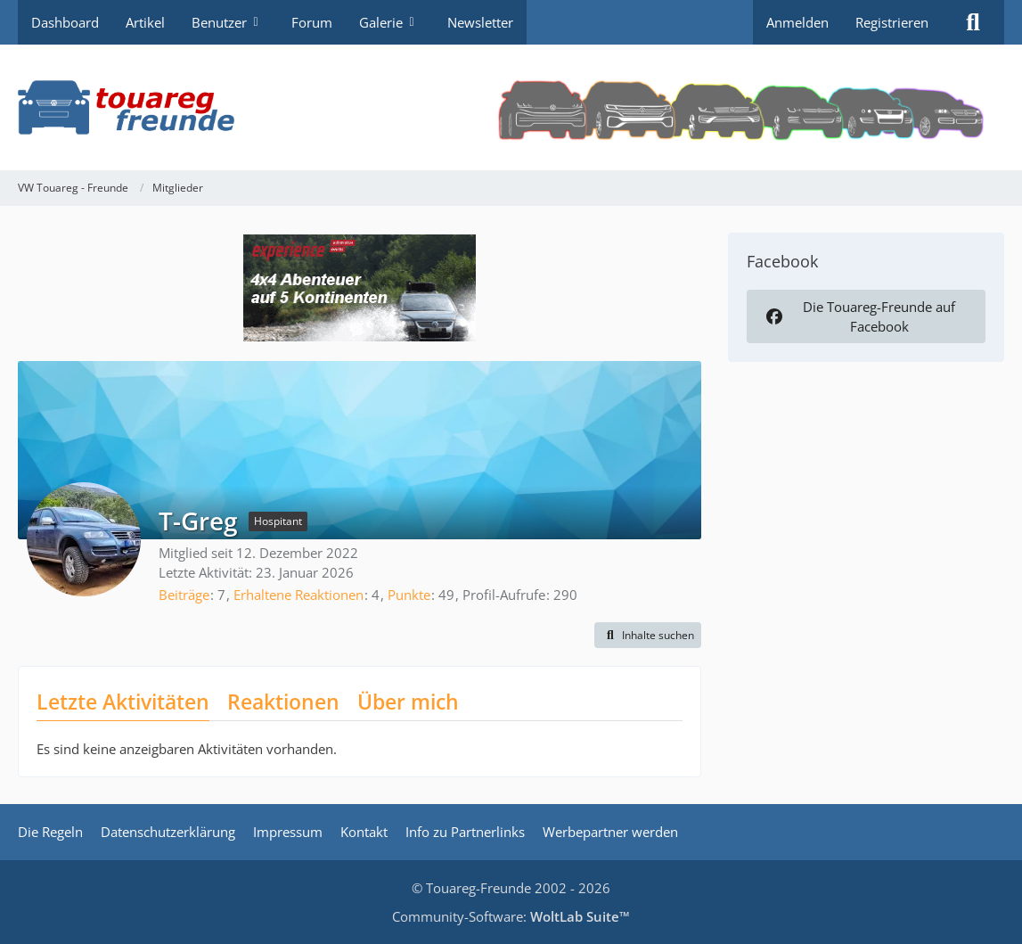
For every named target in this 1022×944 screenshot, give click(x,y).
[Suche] (973, 22)
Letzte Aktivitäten (123, 701)
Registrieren (891, 22)
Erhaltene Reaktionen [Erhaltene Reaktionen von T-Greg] (298, 594)
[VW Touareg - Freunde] (511, 107)
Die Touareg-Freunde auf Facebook (859, 316)
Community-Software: (511, 916)
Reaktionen (283, 701)
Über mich (408, 701)
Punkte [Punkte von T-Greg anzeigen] (409, 594)
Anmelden (797, 22)
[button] (647, 635)
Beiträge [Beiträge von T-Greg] (184, 594)
